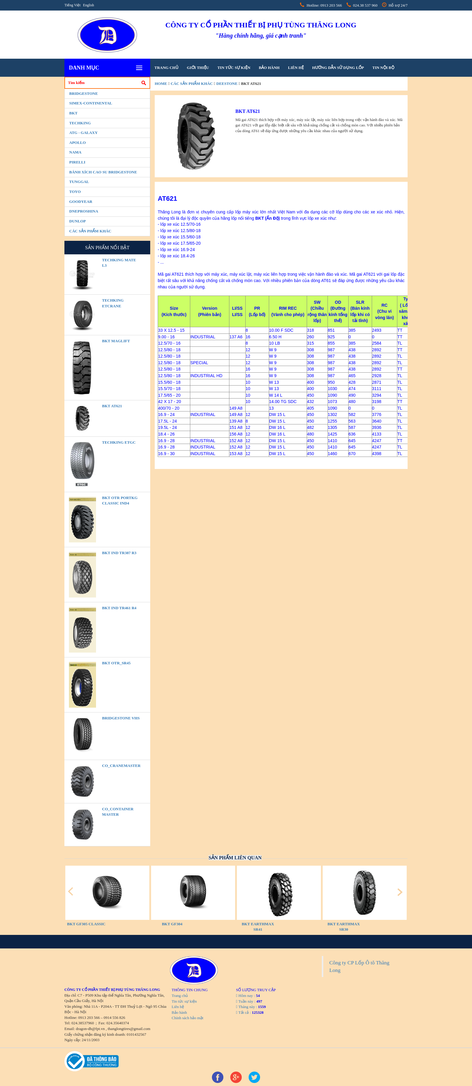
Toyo (75, 191)
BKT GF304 (172, 924)
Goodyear (80, 201)
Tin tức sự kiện (233, 67)
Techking (80, 123)
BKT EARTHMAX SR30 (344, 927)
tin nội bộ (383, 67)
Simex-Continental (90, 103)
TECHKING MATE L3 (119, 263)
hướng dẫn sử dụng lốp (338, 67)
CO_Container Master (118, 812)
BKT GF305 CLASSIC (86, 924)
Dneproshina (83, 211)
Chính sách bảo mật (187, 1018)
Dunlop (77, 221)
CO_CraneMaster (121, 765)
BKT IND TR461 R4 (119, 608)
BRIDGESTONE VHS (121, 718)
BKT (73, 113)
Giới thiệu (198, 67)
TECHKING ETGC (119, 442)
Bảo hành (269, 67)
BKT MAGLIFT (116, 341)
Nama (75, 152)
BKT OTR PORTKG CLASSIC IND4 (120, 500)
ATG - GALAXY (83, 132)
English (88, 5)
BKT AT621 (112, 406)
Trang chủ (166, 67)
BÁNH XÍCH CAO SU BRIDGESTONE (103, 172)
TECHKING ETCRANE (113, 303)
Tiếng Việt (72, 5)
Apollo (77, 142)
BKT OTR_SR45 (116, 663)
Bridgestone (83, 93)
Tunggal (79, 181)
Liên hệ (296, 67)
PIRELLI (77, 162)
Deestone (227, 83)
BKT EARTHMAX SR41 (258, 927)
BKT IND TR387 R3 (119, 553)
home (161, 83)
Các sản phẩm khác (90, 231)
